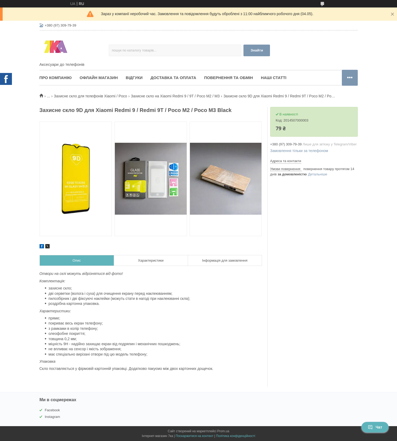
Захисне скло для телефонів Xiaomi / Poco (90, 96)
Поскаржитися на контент (194, 436)
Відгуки (134, 78)
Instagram (52, 417)
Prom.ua (223, 431)
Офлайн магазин (99, 78)
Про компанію (56, 78)
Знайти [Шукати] (257, 50)
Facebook (52, 410)
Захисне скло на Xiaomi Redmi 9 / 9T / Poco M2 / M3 (175, 96)
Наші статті (273, 78)
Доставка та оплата (173, 78)
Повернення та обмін (228, 78)
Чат (375, 427)
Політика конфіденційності (235, 436)
